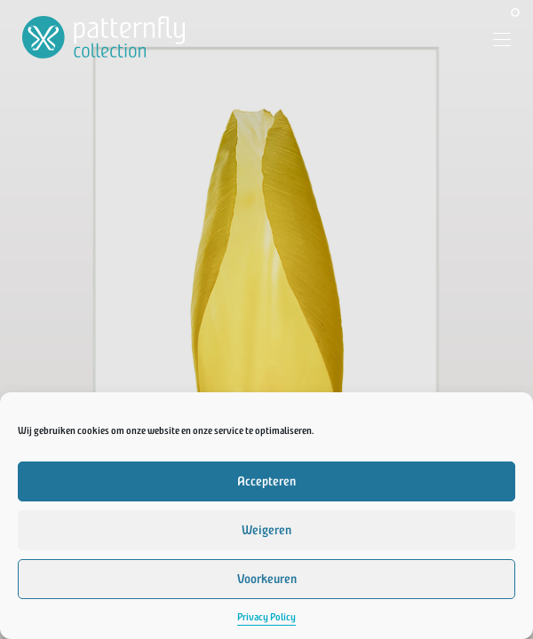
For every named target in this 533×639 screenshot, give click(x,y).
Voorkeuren (267, 579)
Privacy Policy (266, 617)
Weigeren (266, 530)
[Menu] (495, 42)
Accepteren (266, 481)
